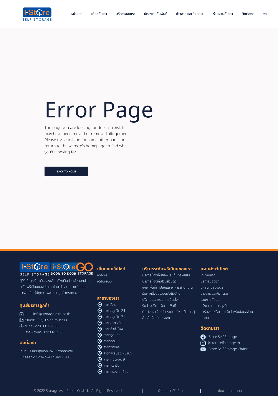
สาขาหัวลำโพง (113, 329)
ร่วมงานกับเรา (210, 299)
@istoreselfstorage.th (223, 343)
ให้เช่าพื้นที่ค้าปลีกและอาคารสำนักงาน (167, 287)
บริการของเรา (209, 281)
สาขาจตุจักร (111, 347)
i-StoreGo (104, 281)
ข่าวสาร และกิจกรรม (214, 293)
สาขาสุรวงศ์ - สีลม (116, 371)
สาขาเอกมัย (111, 365)
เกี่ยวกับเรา (207, 275)
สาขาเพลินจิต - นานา (117, 353)
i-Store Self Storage (222, 336)
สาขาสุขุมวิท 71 (114, 316)
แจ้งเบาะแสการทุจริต (214, 305)
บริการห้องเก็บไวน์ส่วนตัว (159, 281)
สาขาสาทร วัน (112, 323)
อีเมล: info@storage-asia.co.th (47, 314)
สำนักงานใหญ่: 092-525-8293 (46, 320)
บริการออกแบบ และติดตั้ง (160, 299)
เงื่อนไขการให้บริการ (171, 390)
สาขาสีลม (109, 304)
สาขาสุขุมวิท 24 (114, 310)
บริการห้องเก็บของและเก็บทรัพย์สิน (166, 275)
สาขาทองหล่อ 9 (114, 359)
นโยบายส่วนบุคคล (229, 390)
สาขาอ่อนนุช (112, 341)
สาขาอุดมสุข (112, 335)
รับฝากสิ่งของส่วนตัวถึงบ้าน (161, 293)
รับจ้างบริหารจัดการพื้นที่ (159, 305)
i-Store (102, 275)
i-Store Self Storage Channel (229, 349)
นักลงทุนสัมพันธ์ (211, 287)
